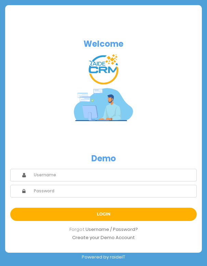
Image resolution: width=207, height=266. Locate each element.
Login (104, 214)
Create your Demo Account (103, 237)
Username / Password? (112, 229)
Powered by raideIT (103, 257)
